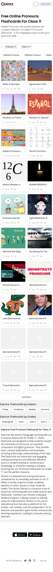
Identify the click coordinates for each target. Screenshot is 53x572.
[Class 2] (32, 422)
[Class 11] (26, 47)
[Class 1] (21, 422)
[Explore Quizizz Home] (7, 4)
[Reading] (32, 409)
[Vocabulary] (18, 409)
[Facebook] (30, 561)
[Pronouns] (11, 47)
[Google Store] (35, 534)
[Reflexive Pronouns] (33, 55)
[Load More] (26, 397)
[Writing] (5, 409)
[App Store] (20, 534)
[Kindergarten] (7, 422)
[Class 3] (44, 422)
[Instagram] (34, 561)
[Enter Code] (45, 4)
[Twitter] (25, 561)
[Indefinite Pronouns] (11, 55)
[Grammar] (45, 409)
